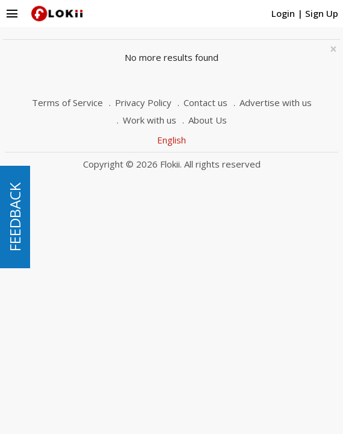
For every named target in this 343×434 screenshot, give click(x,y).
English (171, 140)
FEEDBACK (15, 217)
